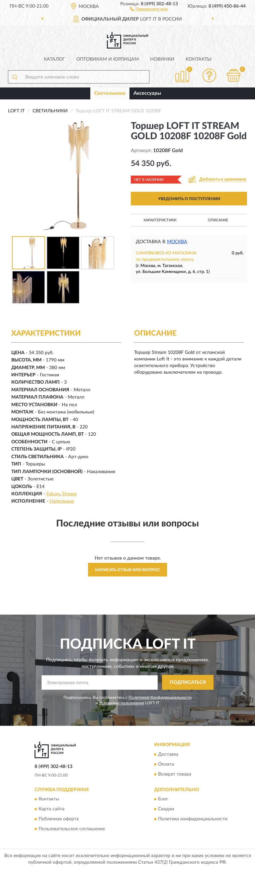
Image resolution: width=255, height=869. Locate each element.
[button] (149, 9)
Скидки (166, 809)
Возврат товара (174, 774)
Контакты (199, 59)
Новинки (162, 59)
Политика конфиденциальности (192, 819)
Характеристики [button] (159, 220)
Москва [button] (177, 242)
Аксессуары (147, 93)
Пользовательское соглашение (72, 829)
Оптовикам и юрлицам (107, 59)
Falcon (53, 494)
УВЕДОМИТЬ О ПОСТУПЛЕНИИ (189, 199)
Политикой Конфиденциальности (160, 697)
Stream (69, 494)
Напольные (61, 501)
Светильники (110, 93)
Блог (163, 799)
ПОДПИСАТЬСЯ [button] (188, 682)
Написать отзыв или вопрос (127, 570)
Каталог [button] (54, 59)
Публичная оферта (59, 819)
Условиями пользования (121, 703)
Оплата (166, 764)
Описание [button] (218, 220)
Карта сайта (51, 809)
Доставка (168, 754)
